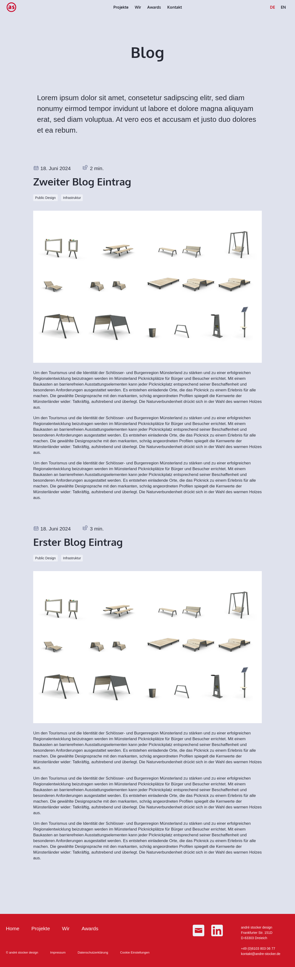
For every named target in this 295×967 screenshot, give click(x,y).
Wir (66, 928)
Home (12, 928)
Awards (90, 928)
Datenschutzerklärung (93, 952)
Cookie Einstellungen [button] (134, 952)
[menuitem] (121, 7)
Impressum (57, 952)
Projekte (41, 928)
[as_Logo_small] (11, 7)
